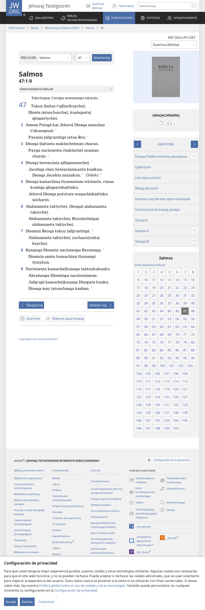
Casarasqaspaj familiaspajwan (23, 522)
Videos (56, 548)
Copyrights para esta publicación (38, 339)
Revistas (57, 512)
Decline (27, 602)
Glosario (141, 220)
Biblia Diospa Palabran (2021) (62, 28)
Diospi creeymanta (25, 546)
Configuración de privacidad (75, 590)
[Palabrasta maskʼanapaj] (164, 6)
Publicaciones (16, 28)
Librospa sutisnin (148, 177)
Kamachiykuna (61, 536)
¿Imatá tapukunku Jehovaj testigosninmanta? (106, 491)
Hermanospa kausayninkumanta (102, 551)
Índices (56, 530)
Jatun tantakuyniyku (103, 533)
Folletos (57, 490)
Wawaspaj (20, 540)
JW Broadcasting (63, 542)
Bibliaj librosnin (146, 188)
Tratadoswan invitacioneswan (62, 498)
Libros (56, 484)
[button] (79, 18)
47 (24, 104)
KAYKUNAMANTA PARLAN (150, 265)
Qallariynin (143, 167)
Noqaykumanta (100, 481)
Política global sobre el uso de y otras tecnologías (82, 585)
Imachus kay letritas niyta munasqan (163, 199)
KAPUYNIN (166, 144)
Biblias (35, 28)
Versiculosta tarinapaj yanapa (157, 209)
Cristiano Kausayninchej (66, 518)
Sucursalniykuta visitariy (105, 511)
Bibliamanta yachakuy (27, 494)
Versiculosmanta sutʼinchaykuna (24, 486)
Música (56, 554)
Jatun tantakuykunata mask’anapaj (142, 492)
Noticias (95, 470)
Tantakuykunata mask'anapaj (173, 480)
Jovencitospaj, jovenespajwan (23, 532)
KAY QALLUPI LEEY (181, 37)
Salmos (90, 28)
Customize (46, 602)
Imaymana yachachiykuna (68, 506)
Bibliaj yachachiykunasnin (29, 470)
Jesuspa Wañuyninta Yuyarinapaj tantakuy (103, 525)
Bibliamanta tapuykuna (28, 478)
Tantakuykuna (99, 517)
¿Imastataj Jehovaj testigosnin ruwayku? (103, 541)
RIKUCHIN (28, 57)
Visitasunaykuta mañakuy (106, 499)
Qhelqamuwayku (101, 505)
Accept (11, 602)
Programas (59, 524)
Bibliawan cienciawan (26, 552)
